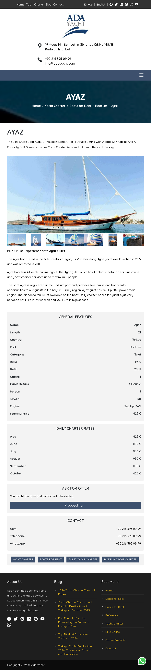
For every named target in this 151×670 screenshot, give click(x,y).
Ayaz (114, 106)
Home (20, 4)
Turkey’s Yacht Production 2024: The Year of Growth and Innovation (75, 650)
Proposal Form (75, 505)
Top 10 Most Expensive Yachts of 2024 (72, 636)
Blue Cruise (112, 632)
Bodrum (101, 106)
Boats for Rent (80, 106)
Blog (49, 4)
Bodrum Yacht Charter (120, 559)
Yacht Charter (35, 4)
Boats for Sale (114, 598)
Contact (58, 4)
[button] (140, 159)
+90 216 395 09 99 (128, 529)
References (112, 615)
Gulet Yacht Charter (83, 559)
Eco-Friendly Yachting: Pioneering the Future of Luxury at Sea (73, 622)
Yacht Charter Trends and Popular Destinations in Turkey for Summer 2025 (75, 606)
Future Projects (115, 640)
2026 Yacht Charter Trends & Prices (77, 592)
